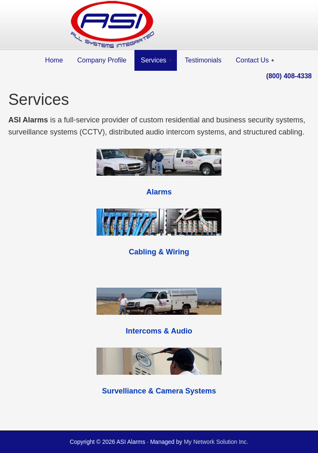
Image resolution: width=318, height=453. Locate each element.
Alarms (158, 192)
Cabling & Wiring (159, 252)
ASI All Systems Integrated (159, 25)
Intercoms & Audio (159, 331)
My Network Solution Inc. (216, 441)
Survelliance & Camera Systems (159, 391)
